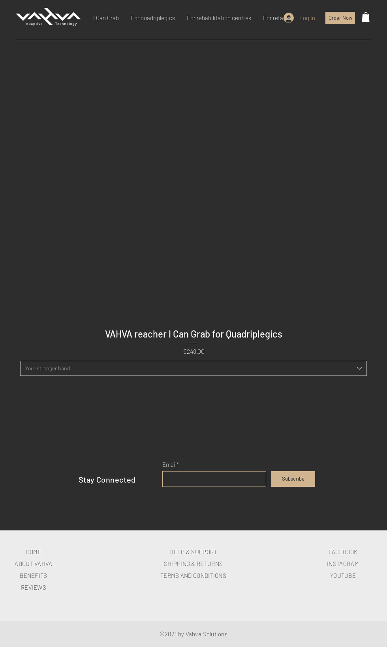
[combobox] (193, 368)
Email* (170, 465)
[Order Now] (340, 18)
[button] (366, 17)
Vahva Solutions (207, 634)
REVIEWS (33, 587)
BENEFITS (33, 575)
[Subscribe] (293, 479)
